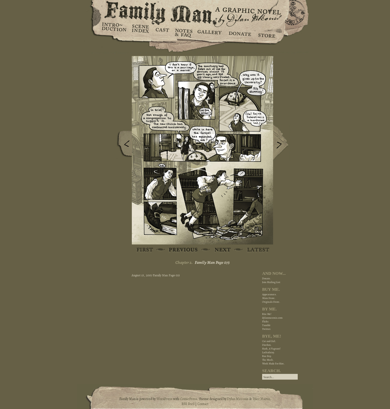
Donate (239, 32)
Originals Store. (271, 302)
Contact (202, 404)
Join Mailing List (271, 282)
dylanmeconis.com (272, 318)
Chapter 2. (184, 262)
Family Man (195, 12)
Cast (162, 32)
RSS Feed (188, 404)
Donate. (266, 278)
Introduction (114, 28)
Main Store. (268, 298)
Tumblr (266, 325)
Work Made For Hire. (273, 363)
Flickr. (265, 321)
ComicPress (188, 399)
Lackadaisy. (268, 352)
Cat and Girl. (269, 341)
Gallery (209, 32)
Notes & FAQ (183, 32)
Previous (123, 145)
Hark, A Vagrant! (271, 349)
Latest (255, 250)
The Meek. (268, 360)
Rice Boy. (267, 356)
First (145, 250)
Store (266, 32)
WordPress (164, 399)
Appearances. (269, 294)
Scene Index (141, 32)
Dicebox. (266, 345)
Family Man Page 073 (212, 262)
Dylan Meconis (237, 399)
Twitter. (266, 329)
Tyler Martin (261, 399)
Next (282, 142)
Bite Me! (266, 314)
